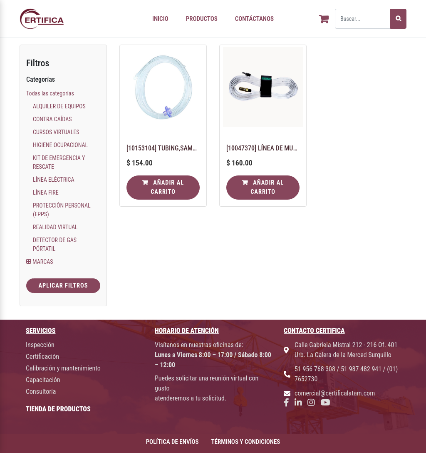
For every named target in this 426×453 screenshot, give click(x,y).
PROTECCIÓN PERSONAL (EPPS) (62, 210)
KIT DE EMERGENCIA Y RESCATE (59, 162)
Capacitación (43, 380)
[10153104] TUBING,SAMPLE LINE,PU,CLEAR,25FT (163, 148)
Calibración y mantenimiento (63, 368)
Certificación (42, 356)
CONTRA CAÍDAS (52, 119)
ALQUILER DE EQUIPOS (59, 106)
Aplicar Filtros (63, 285)
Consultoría (41, 391)
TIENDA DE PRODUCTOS (58, 409)
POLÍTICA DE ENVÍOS (172, 441)
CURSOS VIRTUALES (56, 132)
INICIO (160, 19)
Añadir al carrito (163, 187)
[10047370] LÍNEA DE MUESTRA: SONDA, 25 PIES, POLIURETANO (263, 148)
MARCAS (42, 261)
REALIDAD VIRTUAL (55, 227)
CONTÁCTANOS (254, 19)
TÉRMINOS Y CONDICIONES (245, 441)
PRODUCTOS (202, 19)
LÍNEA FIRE (46, 192)
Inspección (40, 345)
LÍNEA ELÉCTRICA (53, 179)
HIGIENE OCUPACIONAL (60, 145)
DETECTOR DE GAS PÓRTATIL (55, 244)
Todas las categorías (50, 93)
